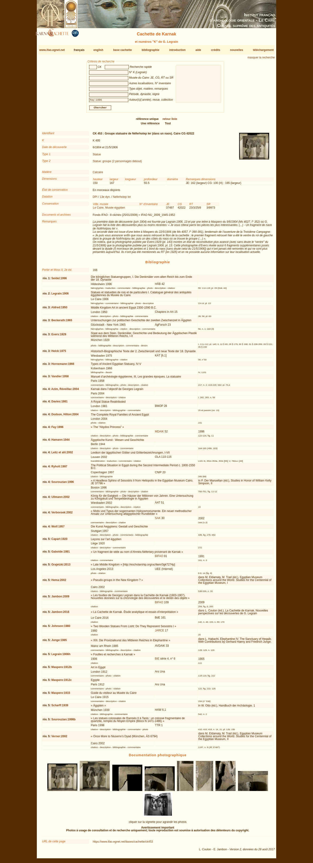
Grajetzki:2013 (60, 566)
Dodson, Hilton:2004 (65, 416)
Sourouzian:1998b (63, 721)
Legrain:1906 (60, 295)
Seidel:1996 (59, 280)
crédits (215, 50)
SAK (158, 520)
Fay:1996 (57, 429)
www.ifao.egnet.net (52, 50)
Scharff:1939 (59, 707)
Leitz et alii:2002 (62, 454)
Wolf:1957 (57, 528)
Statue (97, 156)
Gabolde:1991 (60, 553)
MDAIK (159, 433)
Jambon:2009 (60, 598)
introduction (177, 50)
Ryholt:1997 (59, 468)
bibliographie (150, 50)
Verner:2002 (59, 738)
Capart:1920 (59, 540)
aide (198, 50)
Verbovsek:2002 (62, 514)
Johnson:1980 (60, 628)
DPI (95, 198)
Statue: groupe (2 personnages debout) (117, 163)
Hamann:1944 (60, 441)
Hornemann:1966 (62, 365)
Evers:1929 (58, 336)
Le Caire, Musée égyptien (109, 209)
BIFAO (159, 558)
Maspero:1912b (61, 669)
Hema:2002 (58, 582)
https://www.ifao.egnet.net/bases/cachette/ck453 (123, 843)
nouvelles (236, 50)
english (98, 50)
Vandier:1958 (60, 378)
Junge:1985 (59, 642)
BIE (157, 660)
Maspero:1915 (60, 694)
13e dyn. (105, 198)
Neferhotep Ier (122, 198)
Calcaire (98, 174)
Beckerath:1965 (61, 322)
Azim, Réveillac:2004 (65, 391)
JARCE (159, 632)
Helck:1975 (58, 353)
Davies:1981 (59, 403)
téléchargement (263, 50)
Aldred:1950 (59, 309)
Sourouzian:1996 (62, 483)
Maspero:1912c (61, 682)
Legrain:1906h (60, 656)
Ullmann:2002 (60, 498)
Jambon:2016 (60, 613)
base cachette (122, 50)
